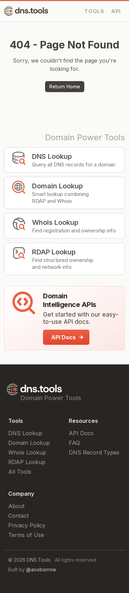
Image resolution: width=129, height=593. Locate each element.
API (116, 11)
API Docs (81, 433)
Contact (18, 515)
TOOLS (94, 11)
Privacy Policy (26, 525)
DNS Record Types (94, 452)
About (16, 506)
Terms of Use (26, 534)
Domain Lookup (29, 442)
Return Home (64, 86)
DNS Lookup (25, 433)
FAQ (74, 442)
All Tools (19, 471)
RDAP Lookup (26, 462)
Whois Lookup (27, 452)
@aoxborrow (41, 569)
